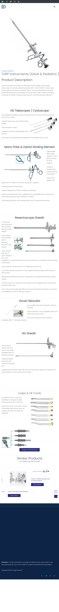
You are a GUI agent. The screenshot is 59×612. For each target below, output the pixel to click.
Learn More (14, 495)
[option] (18, 483)
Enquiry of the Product (29, 450)
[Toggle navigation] (49, 6)
